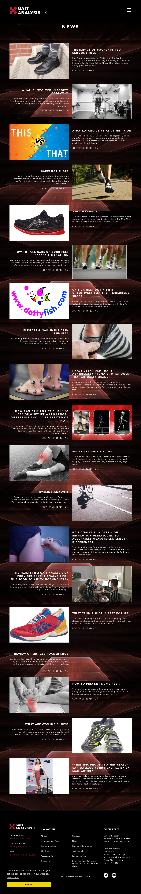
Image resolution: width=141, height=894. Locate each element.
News (74, 841)
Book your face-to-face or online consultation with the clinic (85, 863)
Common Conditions (82, 846)
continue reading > (85, 70)
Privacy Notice (79, 856)
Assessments (47, 856)
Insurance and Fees (50, 841)
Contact (76, 836)
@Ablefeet (112, 839)
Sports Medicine (49, 846)
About (44, 836)
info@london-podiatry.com (23, 855)
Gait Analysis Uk (28, 10)
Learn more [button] (13, 877)
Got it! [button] (28, 885)
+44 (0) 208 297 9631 (21, 838)
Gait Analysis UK (23, 826)
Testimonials (78, 851)
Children (45, 851)
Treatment (46, 861)
